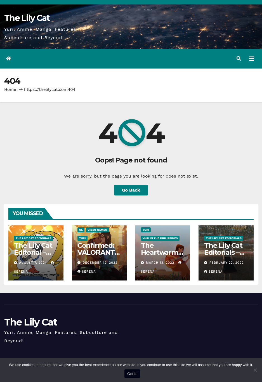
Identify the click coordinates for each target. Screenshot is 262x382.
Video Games (97, 229)
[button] (239, 58)
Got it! (132, 374)
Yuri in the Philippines (160, 238)
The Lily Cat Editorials (33, 238)
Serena (86, 271)
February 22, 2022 (226, 263)
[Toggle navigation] (252, 58)
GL (81, 229)
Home (10, 89)
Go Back (131, 190)
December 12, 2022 (99, 263)
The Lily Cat (27, 18)
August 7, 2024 (33, 263)
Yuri (82, 238)
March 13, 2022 (161, 263)
